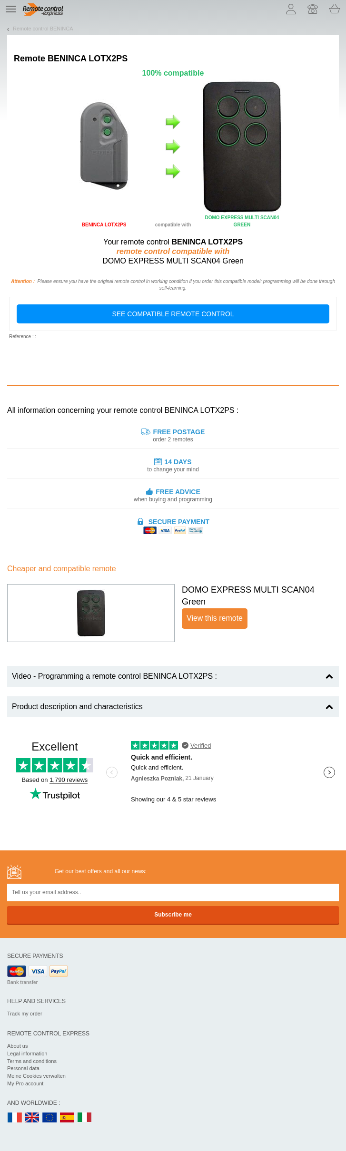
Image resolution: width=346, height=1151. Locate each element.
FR (14, 1118)
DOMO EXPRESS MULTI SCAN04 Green (248, 596)
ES (67, 1118)
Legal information (27, 1053)
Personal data (23, 1068)
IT (84, 1118)
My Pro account (25, 1083)
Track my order (24, 1013)
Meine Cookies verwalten (36, 1076)
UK (32, 1118)
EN (50, 1118)
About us (17, 1046)
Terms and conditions (32, 1061)
